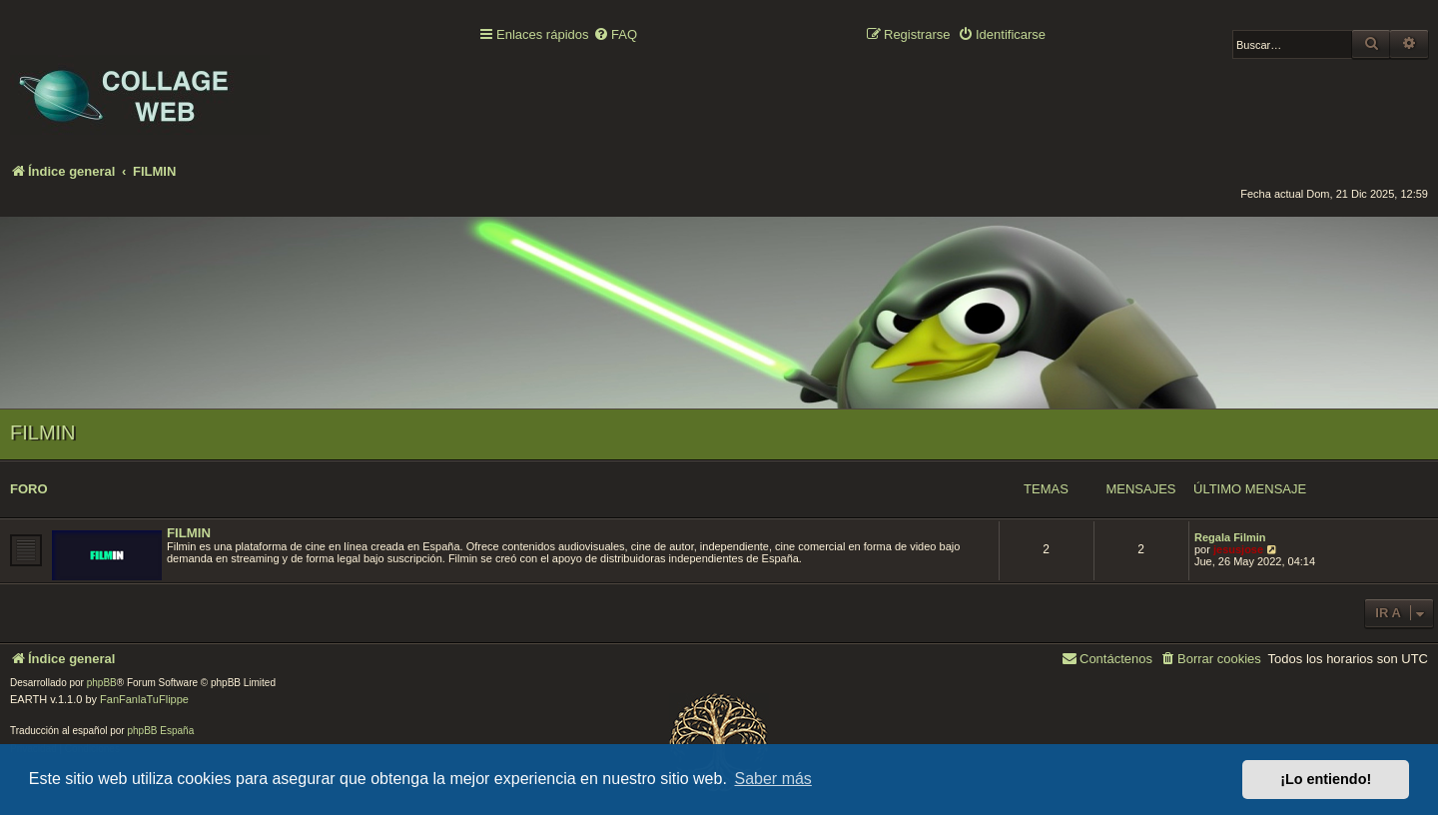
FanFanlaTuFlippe (144, 699)
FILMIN (43, 432)
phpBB (102, 682)
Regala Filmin (1230, 537)
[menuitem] (615, 35)
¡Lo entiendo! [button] (1325, 779)
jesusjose (1238, 549)
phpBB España (160, 730)
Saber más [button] (773, 778)
